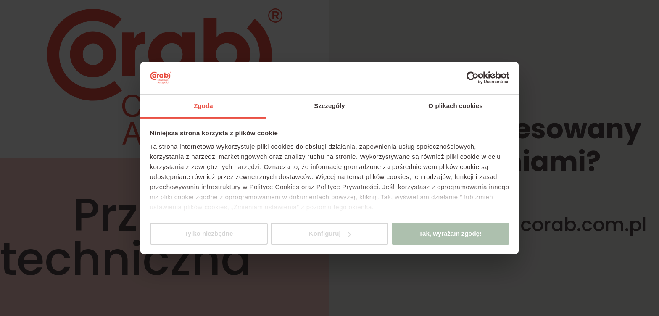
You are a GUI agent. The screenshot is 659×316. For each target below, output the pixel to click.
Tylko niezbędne (209, 233)
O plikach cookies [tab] (455, 105)
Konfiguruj (330, 233)
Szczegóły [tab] (329, 105)
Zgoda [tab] (203, 105)
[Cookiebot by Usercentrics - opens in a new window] (472, 77)
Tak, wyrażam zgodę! (450, 233)
